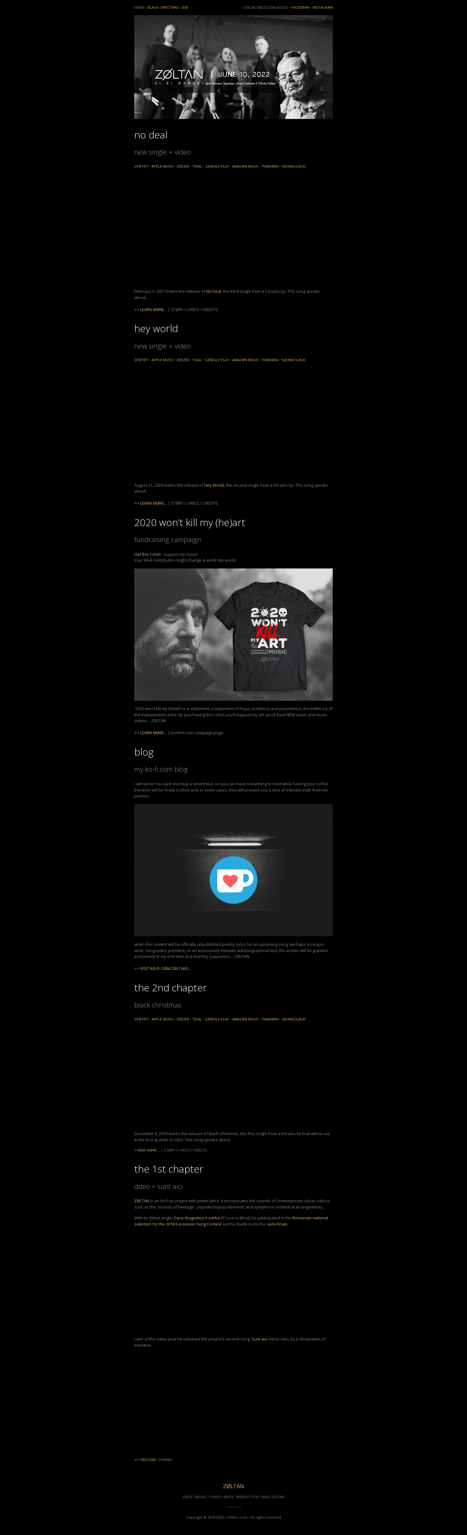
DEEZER (183, 166)
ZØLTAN (141, 1201)
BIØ (185, 7)
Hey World (214, 485)
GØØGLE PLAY (217, 166)
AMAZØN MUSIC (245, 166)
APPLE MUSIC (163, 166)
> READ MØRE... (147, 1150)
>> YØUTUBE (145, 1459)
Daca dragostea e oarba (197, 1218)
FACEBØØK (300, 7)
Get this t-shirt (147, 554)
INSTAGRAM (323, 7)
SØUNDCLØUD (294, 166)
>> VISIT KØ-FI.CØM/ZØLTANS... (162, 968)
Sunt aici (259, 1339)
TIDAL (197, 166)
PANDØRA (270, 166)
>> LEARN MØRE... (150, 309)
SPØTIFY (141, 166)
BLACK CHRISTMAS (163, 7)
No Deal (213, 291)
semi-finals (277, 1224)
